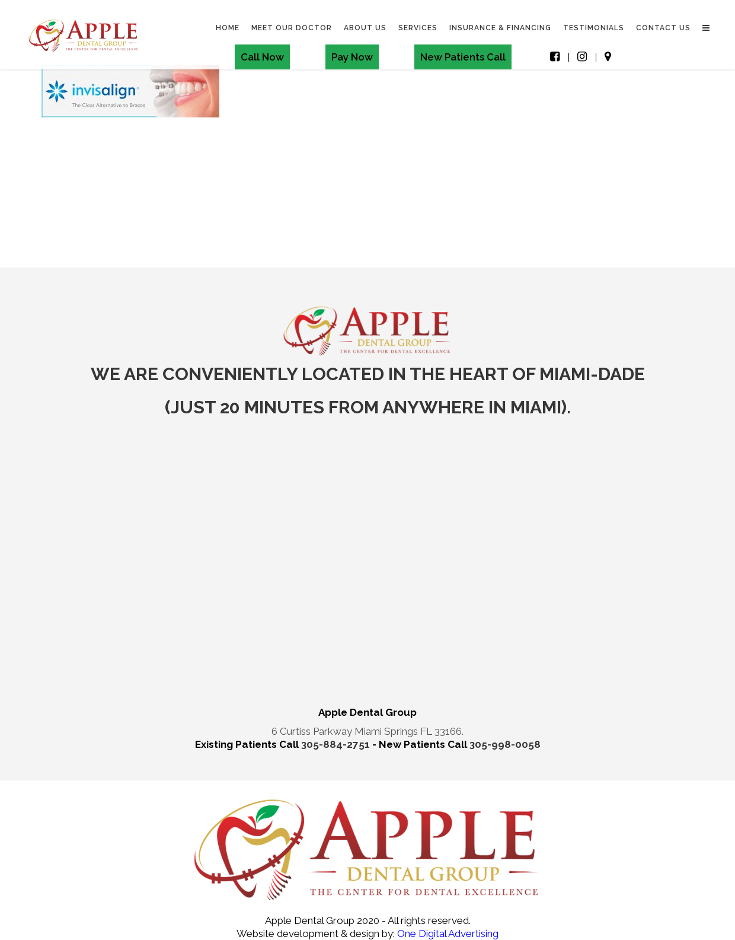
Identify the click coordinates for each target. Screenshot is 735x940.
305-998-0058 (505, 744)
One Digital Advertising (446, 933)
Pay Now (352, 57)
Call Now (262, 57)
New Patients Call (463, 57)
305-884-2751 (336, 744)
